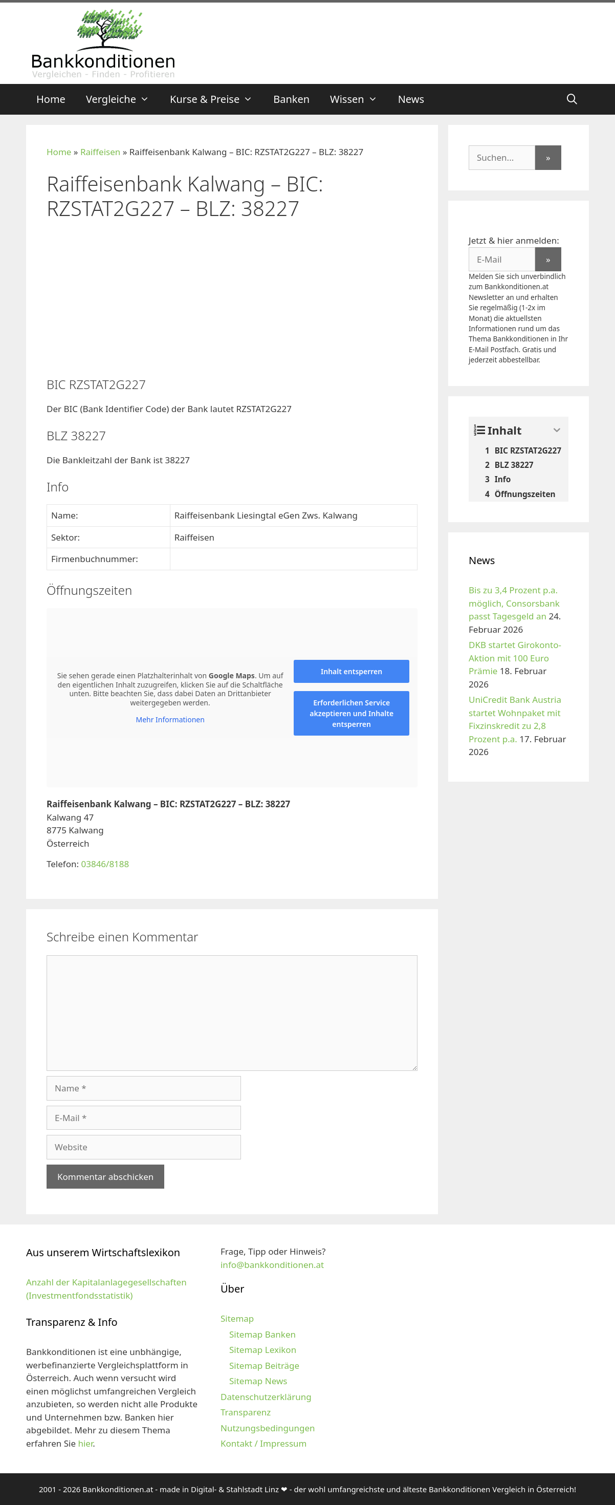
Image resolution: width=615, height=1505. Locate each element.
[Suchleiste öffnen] (572, 99)
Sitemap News (258, 1381)
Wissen (359, 99)
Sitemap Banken (262, 1334)
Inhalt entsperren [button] (351, 671)
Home (50, 99)
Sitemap (237, 1318)
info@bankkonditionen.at (272, 1265)
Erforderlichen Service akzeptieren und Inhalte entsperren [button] (351, 713)
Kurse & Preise (216, 99)
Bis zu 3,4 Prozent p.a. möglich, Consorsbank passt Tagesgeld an (514, 603)
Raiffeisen (100, 152)
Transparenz (246, 1412)
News (411, 99)
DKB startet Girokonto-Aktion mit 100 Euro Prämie (515, 658)
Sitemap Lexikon (262, 1350)
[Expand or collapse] (557, 430)
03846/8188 (105, 864)
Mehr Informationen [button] (170, 719)
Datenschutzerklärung (266, 1397)
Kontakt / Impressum (263, 1443)
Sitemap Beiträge (264, 1365)
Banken (291, 99)
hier (85, 1443)
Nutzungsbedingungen (268, 1428)
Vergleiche (123, 99)
